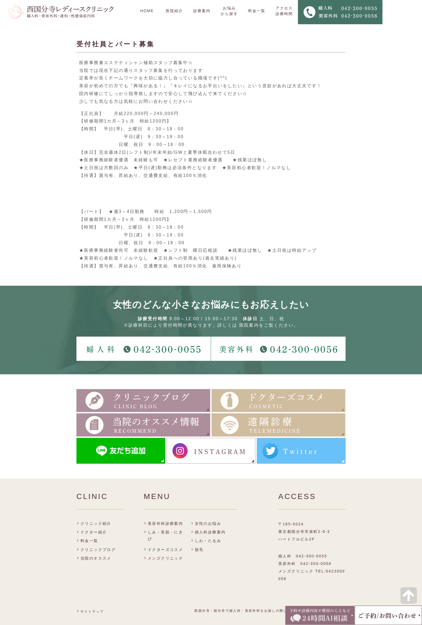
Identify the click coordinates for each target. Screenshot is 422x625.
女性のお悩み (208, 523)
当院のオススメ (95, 558)
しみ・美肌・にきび (165, 535)
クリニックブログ (98, 549)
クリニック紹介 (95, 523)
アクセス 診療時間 (284, 11)
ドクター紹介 (93, 532)
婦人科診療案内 (210, 532)
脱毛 (199, 549)
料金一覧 (256, 11)
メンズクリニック (165, 558)
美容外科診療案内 (165, 523)
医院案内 (249, 325)
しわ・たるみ (208, 541)
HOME (147, 11)
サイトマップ (92, 611)
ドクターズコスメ (165, 549)
